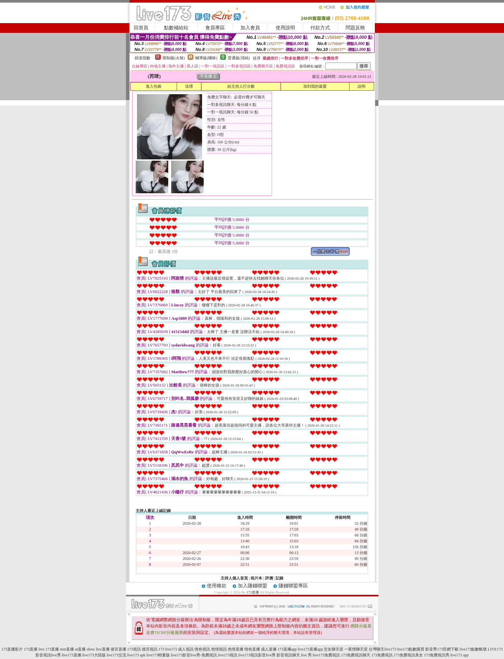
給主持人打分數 (241, 86)
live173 (171, 649)
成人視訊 (186, 649)
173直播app (287, 649)
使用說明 (285, 27)
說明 (361, 86)
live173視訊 (228, 655)
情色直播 (252, 649)
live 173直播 (48, 649)
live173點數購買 (410, 649)
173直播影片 (12, 649)
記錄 (279, 578)
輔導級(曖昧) (206, 58)
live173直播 (71, 655)
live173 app (459, 655)
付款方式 (320, 27)
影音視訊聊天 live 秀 (294, 655)
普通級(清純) (239, 58)
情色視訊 (202, 649)
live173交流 (116, 655)
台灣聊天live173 (382, 649)
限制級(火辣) (174, 58)
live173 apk (136, 655)
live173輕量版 (158, 655)
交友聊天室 (333, 649)
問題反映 (355, 27)
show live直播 (98, 649)
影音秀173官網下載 (441, 649)
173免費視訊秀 (436, 655)
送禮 (189, 86)
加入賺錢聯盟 (252, 585)
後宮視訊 (149, 649)
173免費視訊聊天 (355, 655)
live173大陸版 (94, 655)
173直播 (252, 592)
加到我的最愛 (315, 86)
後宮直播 (118, 649)
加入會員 (250, 27)
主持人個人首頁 (234, 578)
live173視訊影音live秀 (257, 655)
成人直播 (269, 649)
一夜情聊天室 (356, 649)
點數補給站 (176, 27)
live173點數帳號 (473, 649)
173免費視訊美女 (408, 655)
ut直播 (80, 649)
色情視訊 (219, 649)
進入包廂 (153, 86)
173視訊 (134, 649)
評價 (269, 578)
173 (161, 649)
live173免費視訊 (326, 655)
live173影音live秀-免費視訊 (194, 655)
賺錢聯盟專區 (293, 585)
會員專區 (215, 27)
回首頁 (141, 27)
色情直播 (235, 649)
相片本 (256, 578)
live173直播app (310, 649)
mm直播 (67, 649)
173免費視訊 (382, 655)
